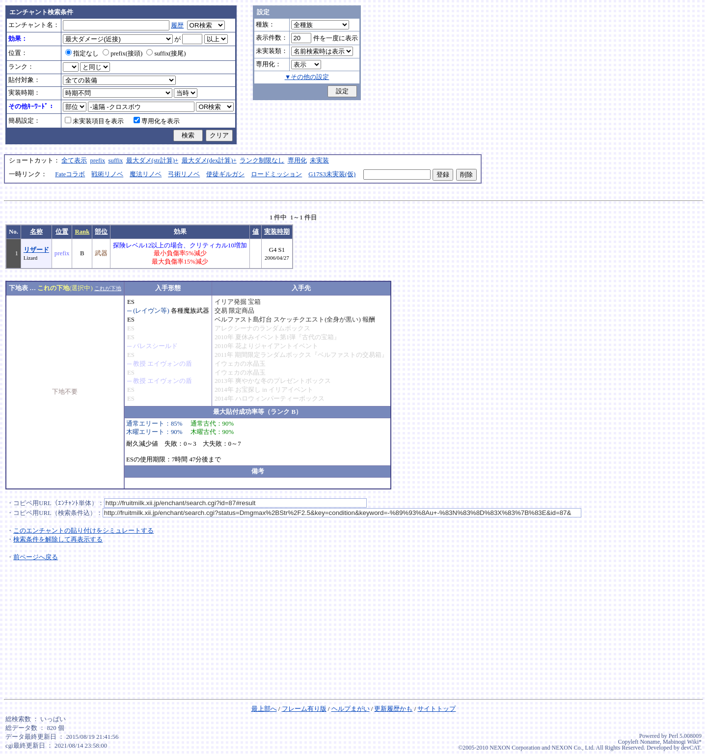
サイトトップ (436, 708)
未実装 (319, 160)
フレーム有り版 (304, 708)
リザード (36, 249)
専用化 (297, 160)
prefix (98, 160)
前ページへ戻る (35, 557)
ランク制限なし (262, 160)
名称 (36, 231)
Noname (650, 741)
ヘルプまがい (350, 708)
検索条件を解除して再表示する (58, 539)
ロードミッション (276, 174)
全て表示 (74, 160)
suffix (116, 160)
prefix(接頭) (122, 53)
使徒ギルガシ (225, 174)
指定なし (82, 53)
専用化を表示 (157, 121)
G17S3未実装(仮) (331, 174)
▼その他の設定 (307, 77)
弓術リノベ (184, 174)
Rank (82, 231)
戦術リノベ (107, 174)
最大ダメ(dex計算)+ (209, 160)
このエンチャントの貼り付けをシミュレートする (83, 530)
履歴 (177, 25)
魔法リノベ (146, 174)
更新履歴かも (393, 708)
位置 (61, 231)
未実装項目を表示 (94, 121)
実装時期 (277, 231)
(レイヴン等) (151, 310)
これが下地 (107, 288)
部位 (101, 231)
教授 (139, 363)
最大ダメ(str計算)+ (152, 160)
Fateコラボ (70, 174)
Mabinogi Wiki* (682, 741)
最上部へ (264, 708)
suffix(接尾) (166, 53)
